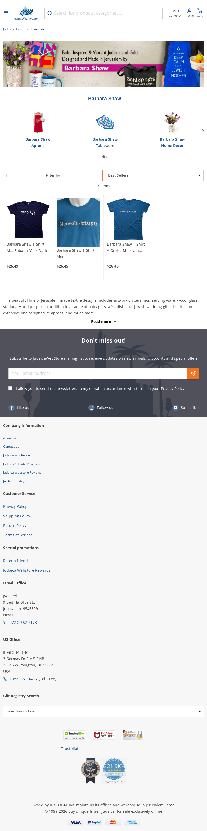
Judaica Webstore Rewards (27, 570)
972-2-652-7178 (23, 622)
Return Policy (14, 525)
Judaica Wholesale (16, 455)
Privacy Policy (172, 388)
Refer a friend (15, 560)
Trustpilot (69, 748)
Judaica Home (13, 29)
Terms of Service (18, 534)
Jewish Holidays (14, 481)
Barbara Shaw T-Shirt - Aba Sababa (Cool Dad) (27, 247)
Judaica (108, 811)
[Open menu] (5, 13)
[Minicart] (200, 13)
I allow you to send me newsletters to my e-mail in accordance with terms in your (100, 388)
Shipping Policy (16, 515)
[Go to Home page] (26, 13)
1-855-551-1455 (23, 678)
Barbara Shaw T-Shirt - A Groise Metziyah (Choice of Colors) (127, 248)
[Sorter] (154, 175)
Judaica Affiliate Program (21, 464)
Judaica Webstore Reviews (22, 472)
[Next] (203, 130)
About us (9, 438)
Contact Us (11, 446)
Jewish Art (38, 29)
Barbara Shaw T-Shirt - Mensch (77, 253)
